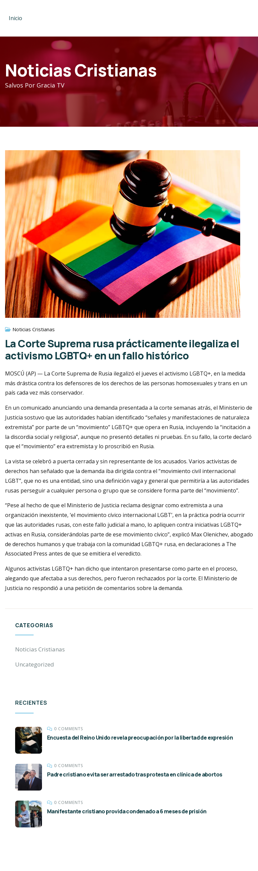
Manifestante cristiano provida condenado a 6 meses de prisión (126, 811)
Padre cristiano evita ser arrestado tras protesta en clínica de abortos (134, 774)
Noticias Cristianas (33, 329)
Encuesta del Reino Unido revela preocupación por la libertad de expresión (140, 737)
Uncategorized (34, 664)
